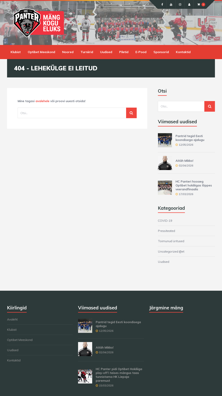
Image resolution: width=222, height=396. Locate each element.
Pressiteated (166, 231)
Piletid (123, 52)
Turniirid (87, 52)
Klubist (16, 52)
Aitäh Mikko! (184, 160)
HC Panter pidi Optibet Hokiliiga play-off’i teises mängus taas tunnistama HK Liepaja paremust (119, 374)
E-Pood (140, 52)
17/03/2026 (186, 194)
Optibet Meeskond (41, 52)
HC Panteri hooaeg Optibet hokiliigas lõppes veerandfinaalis (194, 185)
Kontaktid (183, 52)
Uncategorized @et (171, 251)
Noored (67, 52)
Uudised (106, 52)
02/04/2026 (186, 165)
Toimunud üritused (171, 241)
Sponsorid (161, 52)
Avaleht (12, 319)
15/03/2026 (106, 385)
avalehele (42, 101)
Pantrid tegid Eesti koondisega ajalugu (190, 138)
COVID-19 (165, 220)
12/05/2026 (186, 144)
